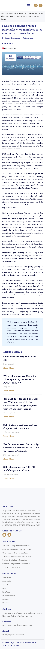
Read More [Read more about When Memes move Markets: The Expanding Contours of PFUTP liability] (8, 390)
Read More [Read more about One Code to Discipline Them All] (8, 368)
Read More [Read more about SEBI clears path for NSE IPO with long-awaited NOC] (8, 478)
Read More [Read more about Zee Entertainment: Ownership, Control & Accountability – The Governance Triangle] (8, 458)
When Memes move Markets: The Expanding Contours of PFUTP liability (19, 379)
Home (3, 13)
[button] (28, 5)
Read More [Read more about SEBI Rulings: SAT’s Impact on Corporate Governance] (8, 436)
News (11, 13)
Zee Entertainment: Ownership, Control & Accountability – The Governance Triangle (21, 447)
